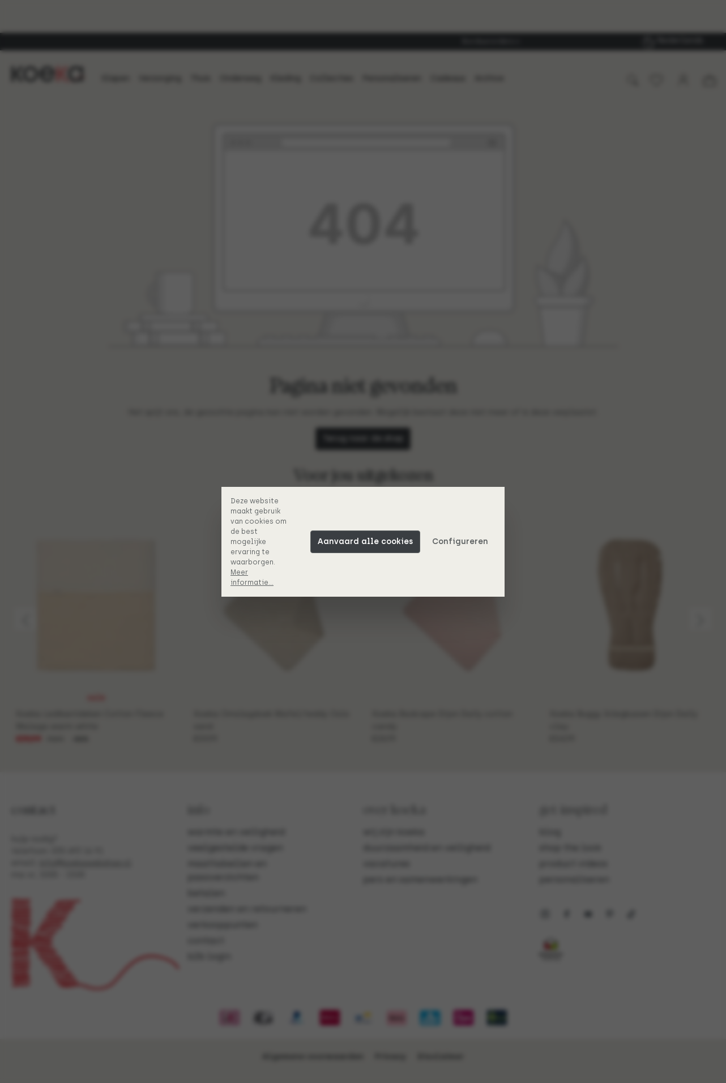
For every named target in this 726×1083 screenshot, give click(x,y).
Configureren (460, 541)
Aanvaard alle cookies (365, 541)
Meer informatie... (252, 577)
